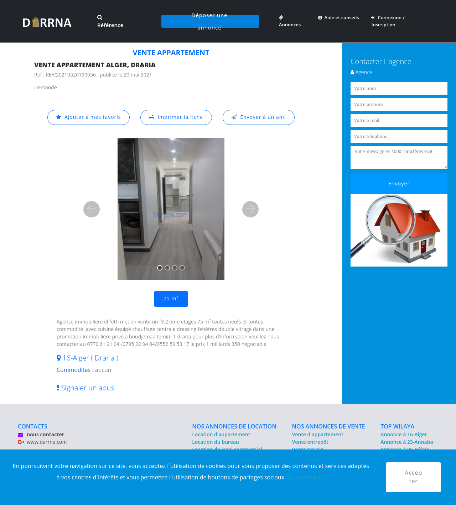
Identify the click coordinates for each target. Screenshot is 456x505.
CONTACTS (32, 426)
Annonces (290, 21)
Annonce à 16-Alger (403, 434)
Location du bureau (215, 441)
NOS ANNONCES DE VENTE (328, 426)
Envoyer (399, 183)
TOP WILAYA (397, 426)
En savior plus (306, 477)
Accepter (413, 477)
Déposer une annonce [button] (210, 21)
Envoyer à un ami (259, 117)
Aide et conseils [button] (338, 17)
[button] (91, 209)
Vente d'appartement (317, 434)
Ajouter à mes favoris (88, 117)
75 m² (171, 298)
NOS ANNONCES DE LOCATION (234, 426)
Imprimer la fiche (176, 117)
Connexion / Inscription (387, 21)
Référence (110, 22)
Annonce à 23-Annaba (406, 441)
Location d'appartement (221, 434)
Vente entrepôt (310, 441)
